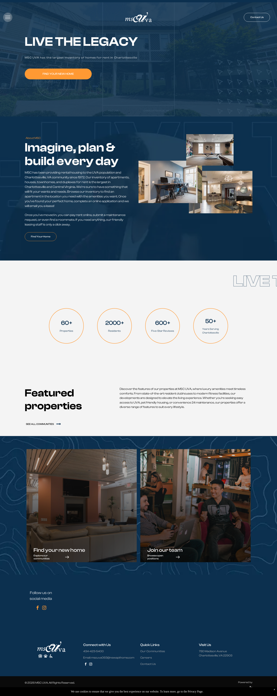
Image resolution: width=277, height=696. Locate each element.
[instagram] (44, 608)
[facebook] (37, 608)
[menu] (7, 17)
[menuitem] (154, 651)
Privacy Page (195, 691)
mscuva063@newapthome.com (112, 657)
